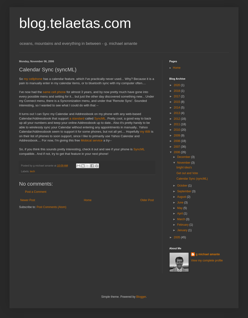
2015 (177, 102)
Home (88, 200)
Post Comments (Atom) (51, 207)
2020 (177, 85)
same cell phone (54, 92)
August (182, 196)
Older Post (147, 200)
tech (32, 171)
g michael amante (208, 254)
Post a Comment (35, 191)
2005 (177, 237)
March (181, 219)
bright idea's (184, 167)
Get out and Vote (187, 173)
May (180, 208)
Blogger (141, 296)
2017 (177, 96)
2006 (177, 152)
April (180, 213)
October (182, 185)
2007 (177, 146)
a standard (76, 118)
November (184, 162)
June (180, 202)
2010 (177, 129)
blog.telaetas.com (75, 23)
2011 (177, 124)
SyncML (100, 118)
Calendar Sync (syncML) (192, 178)
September (184, 191)
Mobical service (92, 140)
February (183, 224)
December (184, 157)
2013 (177, 113)
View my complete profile (207, 260)
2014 (177, 107)
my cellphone (33, 79)
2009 (177, 135)
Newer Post (27, 200)
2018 (177, 91)
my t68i (145, 131)
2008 (177, 141)
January (182, 230)
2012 (177, 118)
